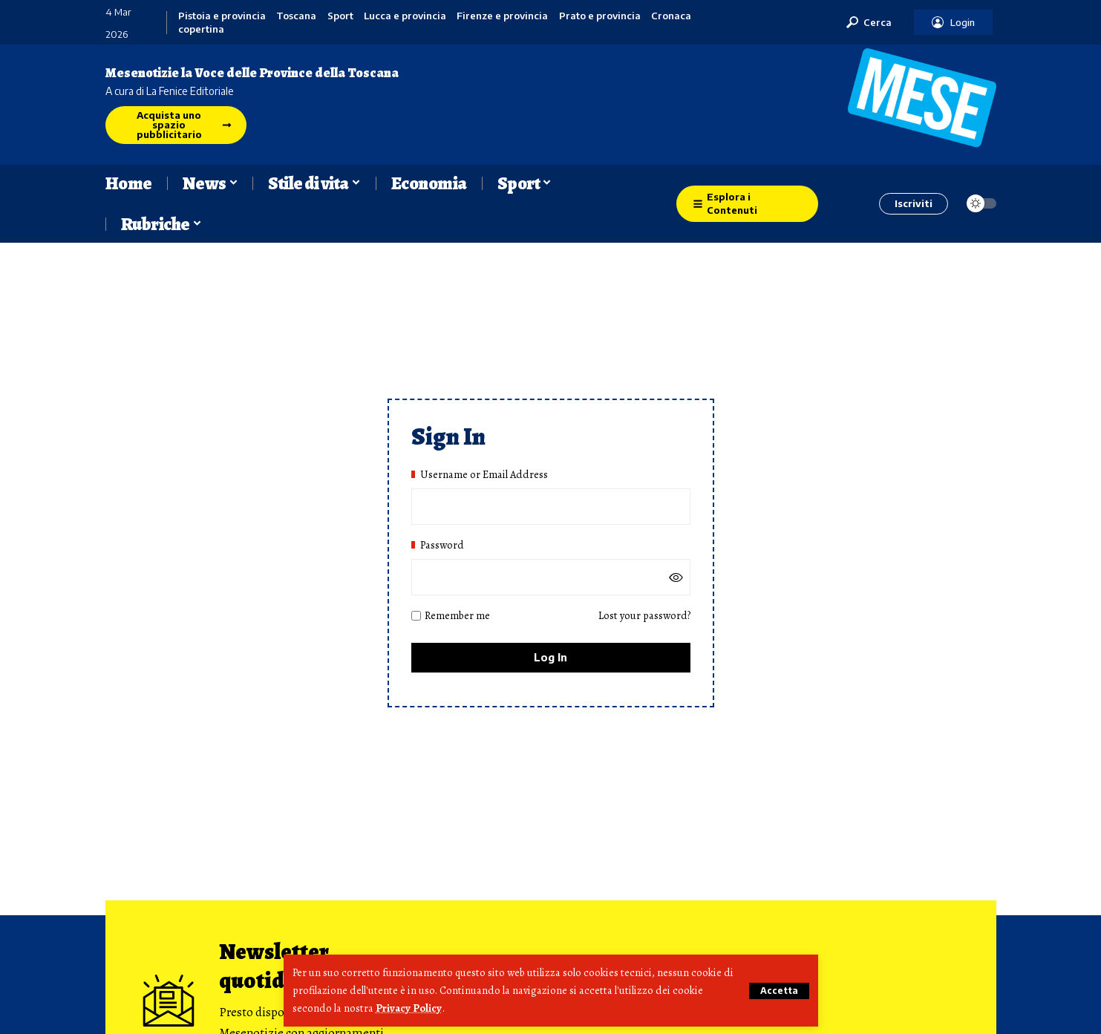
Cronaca (671, 16)
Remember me (450, 615)
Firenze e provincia (502, 16)
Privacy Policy (409, 1008)
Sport (340, 16)
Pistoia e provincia (222, 16)
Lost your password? (644, 615)
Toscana (296, 16)
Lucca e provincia (405, 16)
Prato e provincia (600, 16)
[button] (779, 991)
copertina (201, 29)
